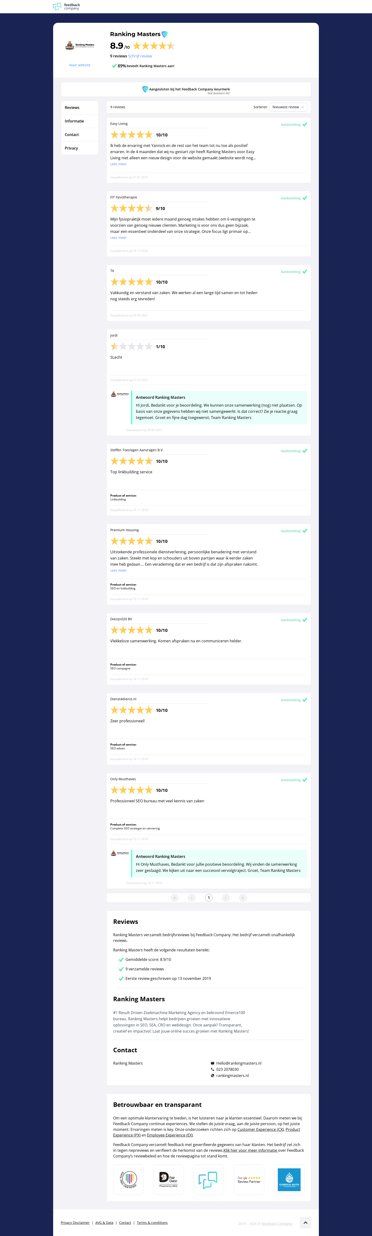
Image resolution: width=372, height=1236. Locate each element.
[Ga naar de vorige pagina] (191, 898)
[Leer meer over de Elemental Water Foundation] (289, 1179)
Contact (125, 1222)
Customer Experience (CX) (260, 1129)
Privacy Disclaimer (75, 1222)
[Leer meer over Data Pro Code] (128, 1179)
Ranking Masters (135, 34)
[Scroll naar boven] (305, 1222)
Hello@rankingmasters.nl (238, 1063)
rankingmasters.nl (232, 1075)
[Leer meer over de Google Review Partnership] (249, 1179)
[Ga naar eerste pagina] (174, 898)
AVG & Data (104, 1222)
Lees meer (118, 164)
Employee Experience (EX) (170, 1135)
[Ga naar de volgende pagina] (226, 898)
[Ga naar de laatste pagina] (243, 898)
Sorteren (260, 107)
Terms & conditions (152, 1222)
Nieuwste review (289, 107)
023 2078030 (227, 1069)
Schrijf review (140, 56)
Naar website (79, 65)
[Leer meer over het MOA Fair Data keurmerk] (168, 1179)
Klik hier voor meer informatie (250, 1150)
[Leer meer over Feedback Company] (208, 1179)
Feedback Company (276, 1223)
